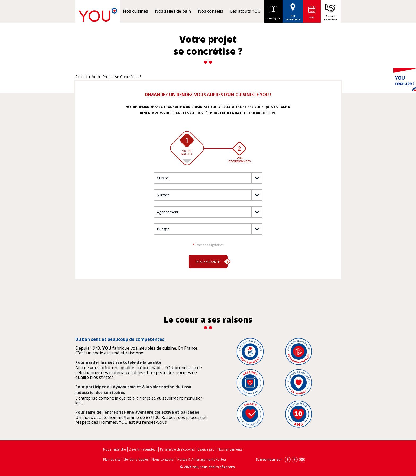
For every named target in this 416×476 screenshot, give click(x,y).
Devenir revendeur (330, 18)
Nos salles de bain (173, 11)
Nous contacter (163, 459)
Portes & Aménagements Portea (201, 459)
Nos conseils (210, 11)
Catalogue (273, 11)
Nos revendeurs (293, 10)
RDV (311, 17)
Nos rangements (230, 449)
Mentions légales (136, 459)
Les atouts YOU (245, 11)
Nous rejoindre (114, 449)
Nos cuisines (135, 11)
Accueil (81, 76)
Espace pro (206, 449)
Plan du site (111, 459)
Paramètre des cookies (177, 449)
